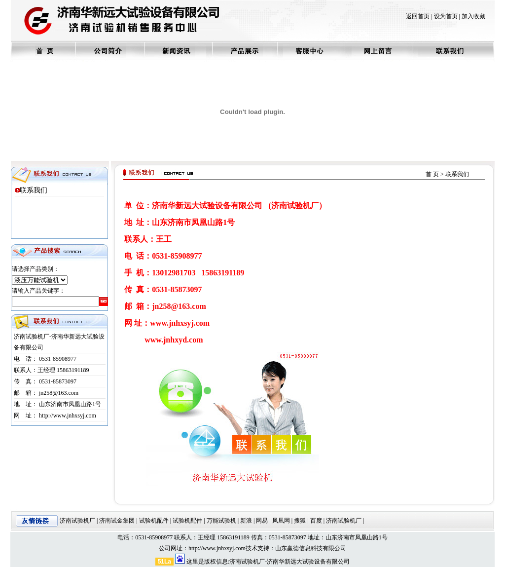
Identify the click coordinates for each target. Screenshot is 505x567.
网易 (262, 520)
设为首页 (446, 16)
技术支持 (257, 548)
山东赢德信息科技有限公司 (310, 548)
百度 (316, 520)
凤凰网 (281, 520)
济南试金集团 (117, 520)
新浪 (246, 520)
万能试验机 (221, 520)
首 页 (432, 174)
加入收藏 (473, 16)
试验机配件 (154, 520)
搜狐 (300, 520)
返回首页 (418, 16)
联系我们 (33, 190)
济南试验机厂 (77, 520)
